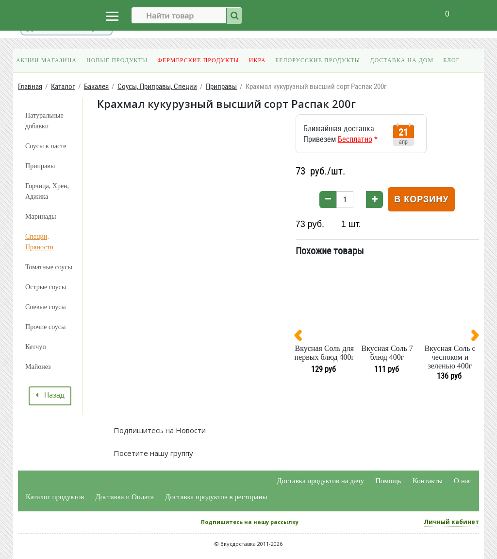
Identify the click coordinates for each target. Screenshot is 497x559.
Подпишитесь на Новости (159, 430)
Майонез (38, 366)
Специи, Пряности (39, 242)
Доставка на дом (401, 60)
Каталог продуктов (55, 497)
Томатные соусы (48, 267)
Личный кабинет (451, 522)
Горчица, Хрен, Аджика (47, 191)
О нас (462, 481)
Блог (451, 60)
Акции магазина (46, 60)
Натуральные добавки (44, 121)
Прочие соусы (45, 327)
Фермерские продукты (198, 60)
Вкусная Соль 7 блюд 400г (387, 352)
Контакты (428, 481)
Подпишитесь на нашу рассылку (249, 521)
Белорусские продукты (317, 60)
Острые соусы (45, 287)
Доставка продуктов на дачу (320, 481)
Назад (50, 395)
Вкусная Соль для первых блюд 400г (325, 352)
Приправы (40, 166)
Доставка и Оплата (125, 497)
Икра (257, 60)
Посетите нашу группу (152, 453)
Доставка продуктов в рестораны (216, 497)
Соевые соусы (45, 307)
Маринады (40, 216)
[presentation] (302, 337)
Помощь (388, 481)
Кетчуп (35, 346)
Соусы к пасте (45, 146)
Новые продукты (117, 60)
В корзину (421, 199)
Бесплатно (355, 139)
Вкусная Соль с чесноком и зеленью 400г (449, 357)
